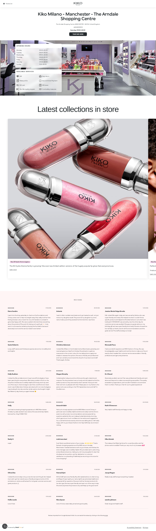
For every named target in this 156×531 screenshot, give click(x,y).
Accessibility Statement (134, 527)
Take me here (78, 34)
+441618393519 (78, 27)
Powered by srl (15, 527)
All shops (145, 527)
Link (106, 515)
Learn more (13, 269)
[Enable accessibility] (4, 526)
